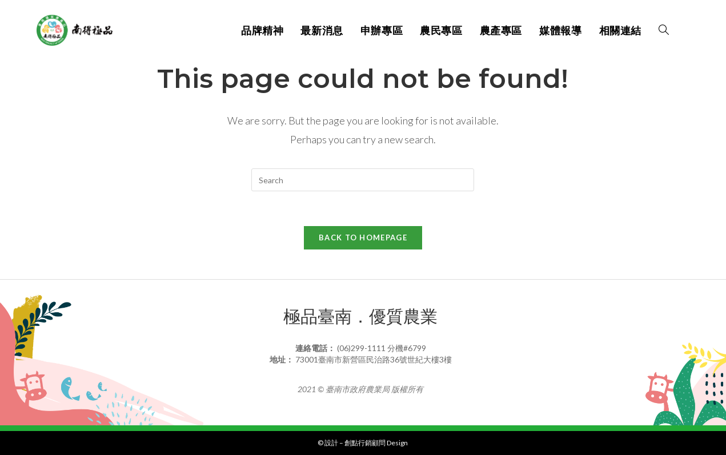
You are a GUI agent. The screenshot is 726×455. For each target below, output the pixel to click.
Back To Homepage (363, 237)
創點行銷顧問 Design (376, 442)
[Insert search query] (362, 179)
